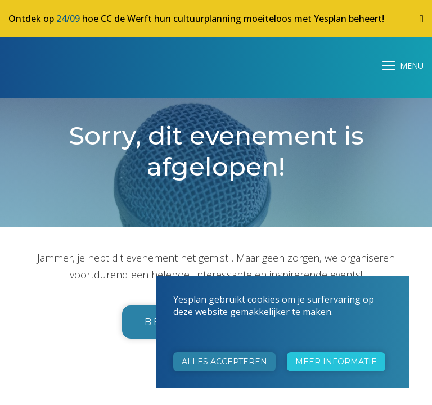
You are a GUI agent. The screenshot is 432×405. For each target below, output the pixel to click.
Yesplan (50, 63)
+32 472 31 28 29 (271, 241)
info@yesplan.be (268, 256)
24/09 (68, 18)
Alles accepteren (224, 362)
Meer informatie (336, 362)
